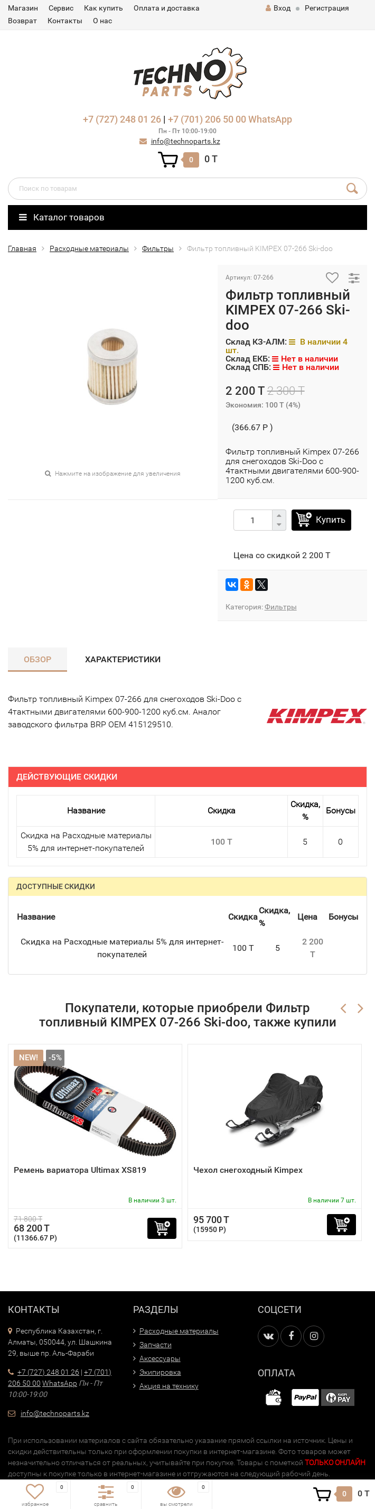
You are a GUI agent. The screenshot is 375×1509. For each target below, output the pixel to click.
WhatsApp (270, 119)
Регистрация (327, 8)
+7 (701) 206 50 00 (207, 119)
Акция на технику (169, 1386)
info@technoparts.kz (185, 141)
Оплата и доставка (167, 8)
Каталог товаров (62, 217)
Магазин (23, 8)
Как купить (103, 8)
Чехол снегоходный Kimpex (248, 1170)
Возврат (22, 20)
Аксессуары (160, 1358)
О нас (102, 20)
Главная (22, 248)
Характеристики (123, 659)
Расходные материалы (89, 248)
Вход (278, 8)
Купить (330, 519)
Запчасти (155, 1344)
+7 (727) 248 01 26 (122, 119)
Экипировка (160, 1372)
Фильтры (158, 248)
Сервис (61, 8)
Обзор (37, 659)
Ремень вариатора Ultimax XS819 (80, 1170)
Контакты (65, 20)
